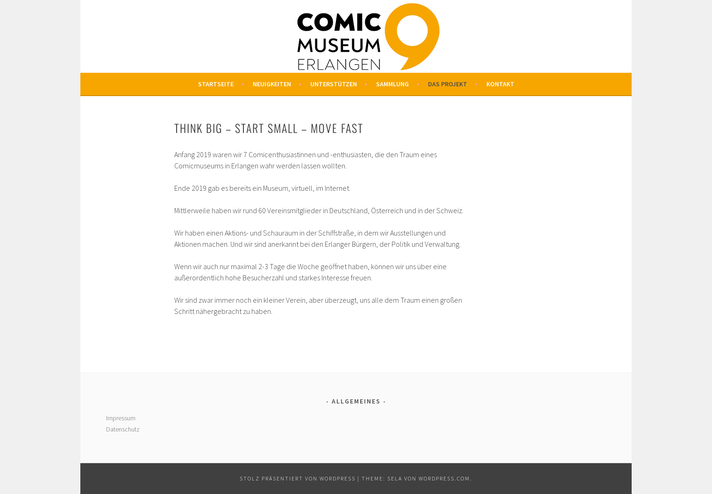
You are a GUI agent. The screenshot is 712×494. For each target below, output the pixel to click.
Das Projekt (447, 84)
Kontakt (500, 84)
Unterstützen (333, 84)
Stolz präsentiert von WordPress (298, 478)
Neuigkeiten (272, 84)
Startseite (216, 84)
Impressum (120, 418)
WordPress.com (444, 478)
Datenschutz (123, 429)
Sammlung (392, 84)
